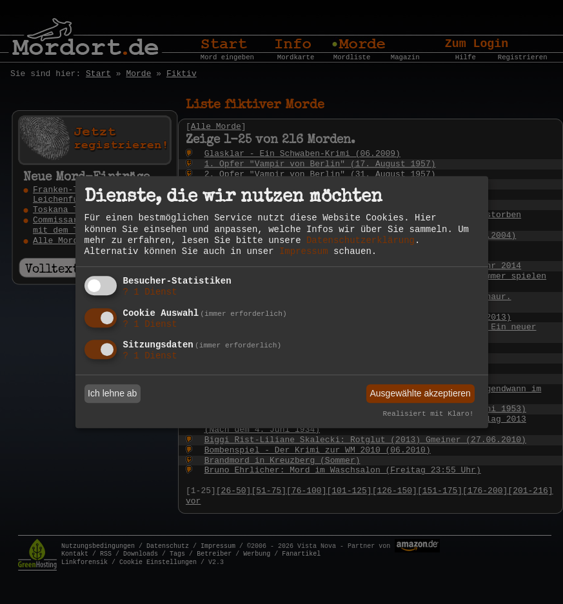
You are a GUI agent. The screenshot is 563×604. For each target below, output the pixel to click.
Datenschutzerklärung (360, 240)
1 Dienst (150, 292)
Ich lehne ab (112, 393)
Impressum (303, 251)
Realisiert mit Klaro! (428, 414)
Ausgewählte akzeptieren (420, 393)
